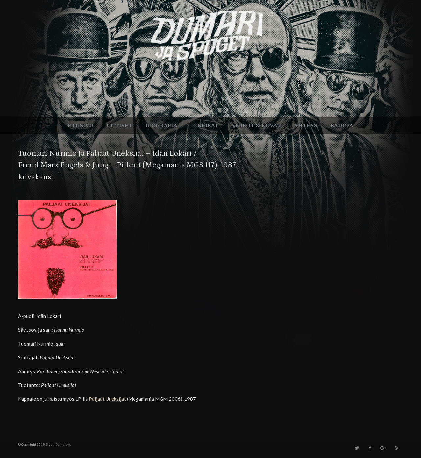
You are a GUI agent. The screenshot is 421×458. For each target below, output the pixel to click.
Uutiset (119, 125)
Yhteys (305, 125)
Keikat (208, 125)
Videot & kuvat (256, 125)
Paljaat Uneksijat (107, 399)
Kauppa (342, 125)
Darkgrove (63, 444)
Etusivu (80, 125)
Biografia (165, 125)
